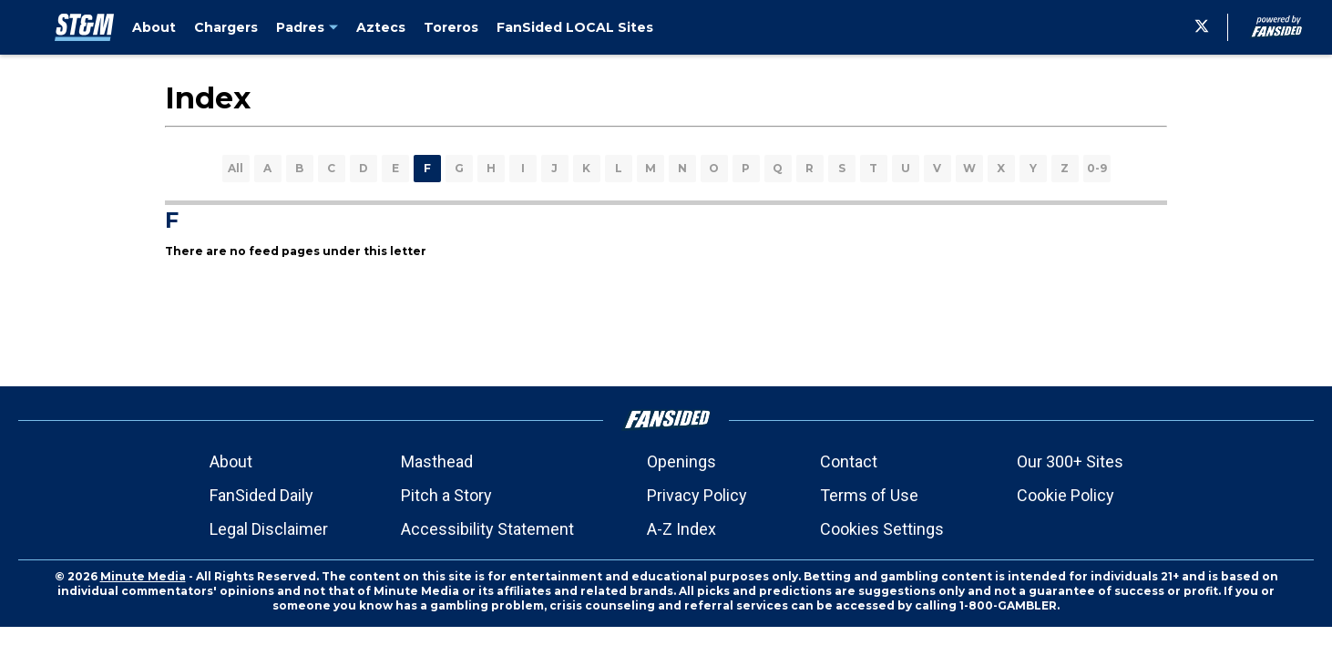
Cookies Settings (882, 528)
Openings (681, 461)
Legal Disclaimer (269, 528)
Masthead (437, 461)
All (235, 168)
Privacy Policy (697, 495)
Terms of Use (869, 495)
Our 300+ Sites (1070, 461)
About (231, 461)
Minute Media (143, 576)
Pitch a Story (446, 495)
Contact (848, 461)
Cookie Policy (1065, 495)
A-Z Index (681, 528)
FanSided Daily (261, 495)
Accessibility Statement (487, 528)
